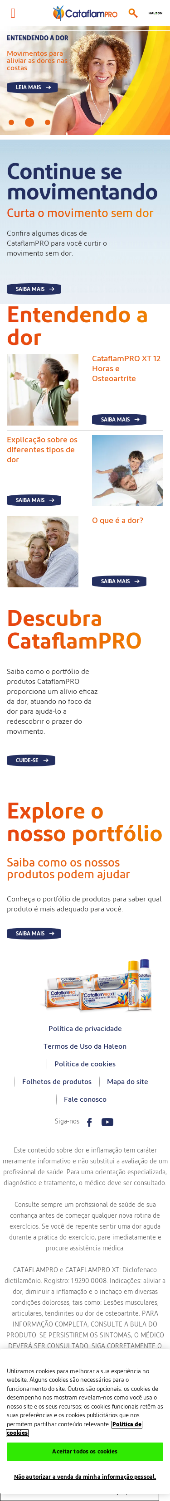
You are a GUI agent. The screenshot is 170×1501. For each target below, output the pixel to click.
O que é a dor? (117, 521)
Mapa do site (127, 1081)
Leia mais (28, 87)
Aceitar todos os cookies (84, 1452)
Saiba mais (115, 419)
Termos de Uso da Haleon (85, 1046)
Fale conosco (85, 1099)
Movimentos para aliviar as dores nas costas (37, 61)
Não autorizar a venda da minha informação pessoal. (85, 1477)
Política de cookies (85, 1064)
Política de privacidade (85, 1028)
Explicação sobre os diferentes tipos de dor (42, 450)
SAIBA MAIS (30, 289)
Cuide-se (27, 760)
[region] (85, 1421)
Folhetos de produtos (57, 1081)
